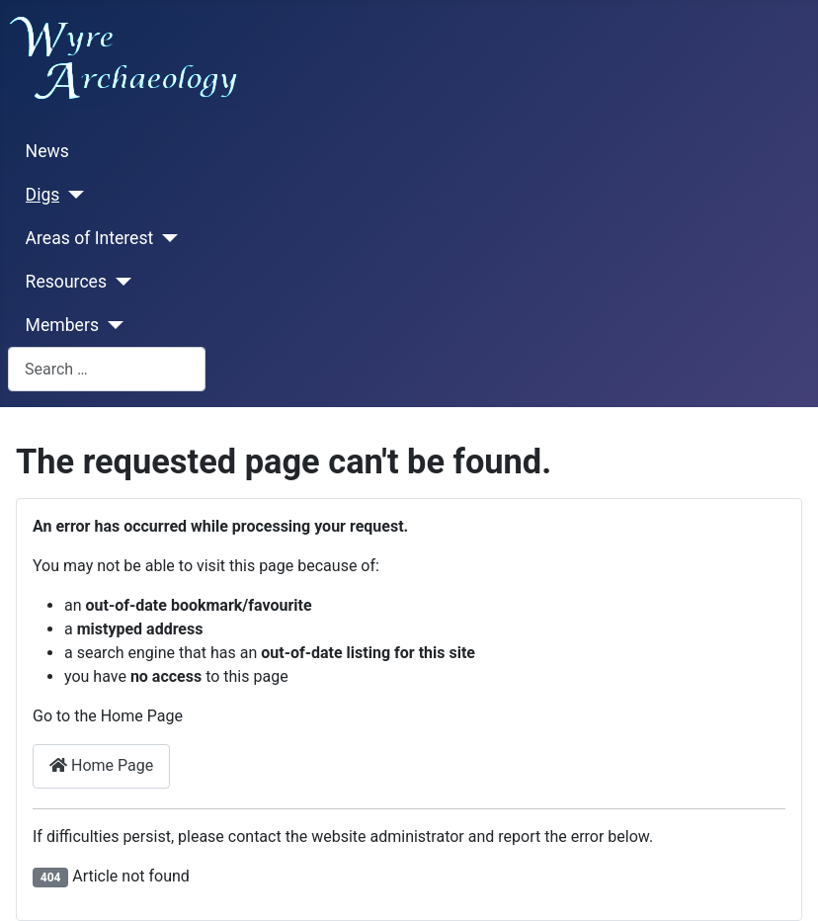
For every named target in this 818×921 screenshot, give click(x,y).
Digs (43, 195)
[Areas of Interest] (165, 238)
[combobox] (106, 369)
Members (62, 325)
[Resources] (119, 282)
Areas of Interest (90, 238)
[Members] (111, 325)
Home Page (101, 765)
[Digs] (71, 195)
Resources (66, 282)
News (47, 151)
